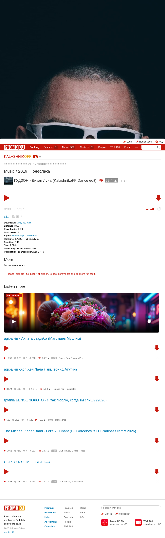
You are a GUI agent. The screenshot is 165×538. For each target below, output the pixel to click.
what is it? (9, 532)
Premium (49, 508)
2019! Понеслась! (35, 171)
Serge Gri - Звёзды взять (81, 315)
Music (68, 147)
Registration (145, 142)
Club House (31, 235)
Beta (82, 512)
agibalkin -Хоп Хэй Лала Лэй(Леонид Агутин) (40, 369)
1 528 (9, 481)
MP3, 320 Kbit (23, 222)
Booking (34, 147)
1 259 (9, 358)
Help (47, 517)
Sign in (108, 514)
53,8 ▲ (47, 389)
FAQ (161, 142)
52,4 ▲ (111, 180)
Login (129, 142)
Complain (50, 526)
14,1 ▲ (45, 481)
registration (124, 514)
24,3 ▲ (45, 451)
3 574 (9, 389)
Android (116, 524)
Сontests (87, 147)
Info (82, 517)
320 (54, 358)
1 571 (34, 389)
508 (8, 420)
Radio (83, 508)
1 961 (9, 451)
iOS (125, 524)
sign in (44, 273)
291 (33, 451)
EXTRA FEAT (14, 295)
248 (33, 481)
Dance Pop (18, 235)
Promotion (50, 512)
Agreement (51, 521)
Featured (51, 147)
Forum (127, 147)
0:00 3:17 (14, 209)
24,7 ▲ (45, 358)
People (102, 147)
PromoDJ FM (117, 521)
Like (6, 216)
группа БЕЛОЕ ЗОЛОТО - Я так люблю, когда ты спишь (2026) (55, 400)
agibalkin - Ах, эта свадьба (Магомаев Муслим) (42, 338)
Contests (68, 517)
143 (31, 420)
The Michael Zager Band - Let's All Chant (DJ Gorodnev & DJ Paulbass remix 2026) (70, 431)
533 (33, 358)
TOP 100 (115, 147)
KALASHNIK (17, 157)
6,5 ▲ (43, 420)
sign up (20, 273)
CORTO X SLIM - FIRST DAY (27, 462)
